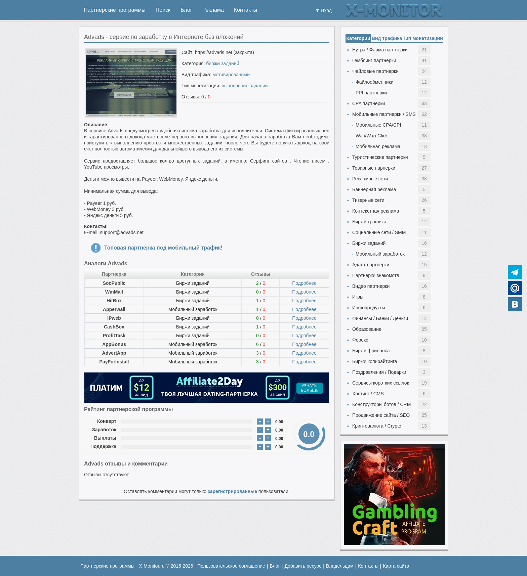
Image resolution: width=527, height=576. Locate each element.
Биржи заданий (192, 283)
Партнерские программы (115, 10)
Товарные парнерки (373, 168)
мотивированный (231, 74)
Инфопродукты (368, 307)
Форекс (360, 340)
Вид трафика (387, 38)
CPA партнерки (368, 103)
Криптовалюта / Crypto (376, 426)
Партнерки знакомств (375, 275)
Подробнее (304, 283)
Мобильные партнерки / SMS (384, 114)
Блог (186, 10)
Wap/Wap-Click (372, 135)
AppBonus (114, 344)
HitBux (114, 300)
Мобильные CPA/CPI (378, 125)
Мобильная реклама (378, 146)
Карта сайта (396, 566)
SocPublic (114, 283)
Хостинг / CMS (368, 393)
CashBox (114, 326)
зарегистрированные (232, 491)
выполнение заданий (245, 85)
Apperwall (114, 309)
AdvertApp (114, 353)
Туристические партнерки (380, 157)
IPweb (114, 318)
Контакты (245, 10)
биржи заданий (222, 63)
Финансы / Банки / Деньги (380, 318)
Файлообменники (375, 82)
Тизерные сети (368, 200)
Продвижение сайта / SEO (381, 415)
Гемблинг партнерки (374, 60)
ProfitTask (114, 335)
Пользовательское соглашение (231, 566)
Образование (366, 329)
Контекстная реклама (375, 211)
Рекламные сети (370, 178)
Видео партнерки (371, 286)
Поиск (163, 10)
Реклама (213, 10)
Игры (357, 297)
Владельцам (340, 566)
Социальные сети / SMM (379, 232)
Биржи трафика (369, 221)
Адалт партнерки (370, 264)
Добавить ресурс (302, 566)
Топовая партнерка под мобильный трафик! (163, 248)
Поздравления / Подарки (379, 372)
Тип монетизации (423, 38)
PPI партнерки (371, 92)
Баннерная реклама (374, 189)
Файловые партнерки (375, 71)
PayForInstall (114, 361)
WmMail (114, 292)
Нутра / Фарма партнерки (380, 49)
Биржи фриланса (371, 350)
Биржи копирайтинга (374, 361)
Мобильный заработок (192, 309)
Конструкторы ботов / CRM (381, 404)
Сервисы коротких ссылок (380, 383)
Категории (358, 38)
